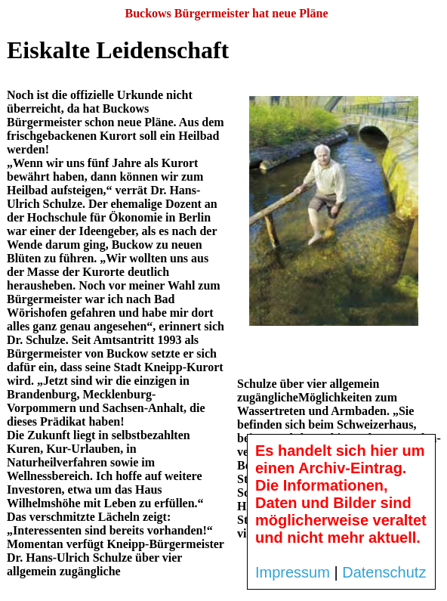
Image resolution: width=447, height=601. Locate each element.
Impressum (292, 572)
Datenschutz (384, 572)
